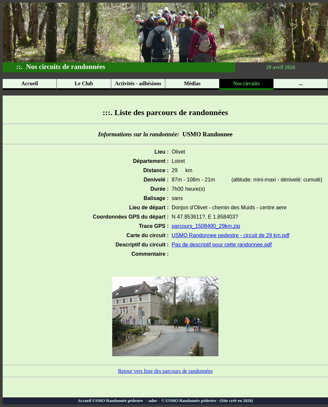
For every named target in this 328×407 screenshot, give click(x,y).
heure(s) (195, 189)
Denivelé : (156, 179)
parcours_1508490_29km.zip (206, 226)
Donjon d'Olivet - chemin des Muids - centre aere (228, 207)
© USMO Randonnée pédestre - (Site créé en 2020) (206, 400)
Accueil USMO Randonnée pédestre (112, 400)
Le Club (84, 83)
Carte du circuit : (147, 235)
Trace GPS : (154, 226)
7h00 (176, 189)
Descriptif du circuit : (142, 244)
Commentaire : (150, 254)
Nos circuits (246, 83)
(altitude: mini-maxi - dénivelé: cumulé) (275, 179)
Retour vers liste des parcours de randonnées (165, 371)
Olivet (177, 152)
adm (153, 400)
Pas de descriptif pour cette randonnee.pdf (222, 244)
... (301, 83)
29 (173, 170)
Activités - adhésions (138, 83)
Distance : (156, 170)
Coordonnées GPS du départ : (131, 217)
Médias (192, 83)
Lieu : (161, 152)
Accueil (29, 83)
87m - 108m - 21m (192, 179)
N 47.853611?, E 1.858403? (203, 217)
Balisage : (156, 198)
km (188, 170)
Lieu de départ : (149, 207)
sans (176, 198)
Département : (151, 161)
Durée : (159, 189)
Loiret (177, 161)
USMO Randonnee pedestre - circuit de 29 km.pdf (230, 235)
